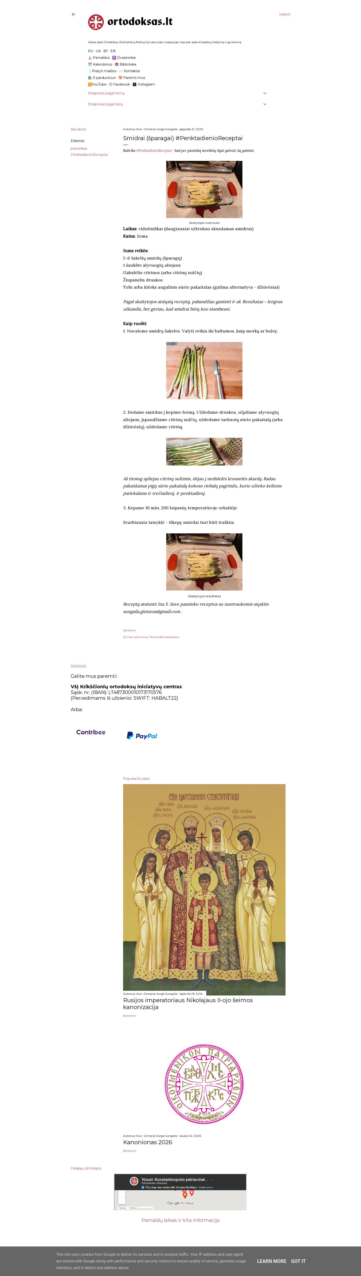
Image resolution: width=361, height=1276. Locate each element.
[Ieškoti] (284, 14)
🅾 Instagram (143, 84)
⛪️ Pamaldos (99, 58)
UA (98, 51)
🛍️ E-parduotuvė (101, 78)
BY (105, 51)
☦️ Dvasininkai (124, 58)
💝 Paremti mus (131, 78)
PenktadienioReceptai (89, 155)
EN (113, 51)
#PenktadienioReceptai (153, 150)
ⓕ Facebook (119, 84)
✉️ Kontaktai (129, 71)
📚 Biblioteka (125, 64)
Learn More (271, 1261)
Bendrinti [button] (78, 129)
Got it (298, 1261)
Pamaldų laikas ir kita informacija (180, 1220)
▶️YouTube (97, 84)
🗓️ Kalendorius (100, 64)
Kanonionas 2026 (147, 1142)
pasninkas (79, 148)
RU (90, 51)
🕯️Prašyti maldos (102, 71)
